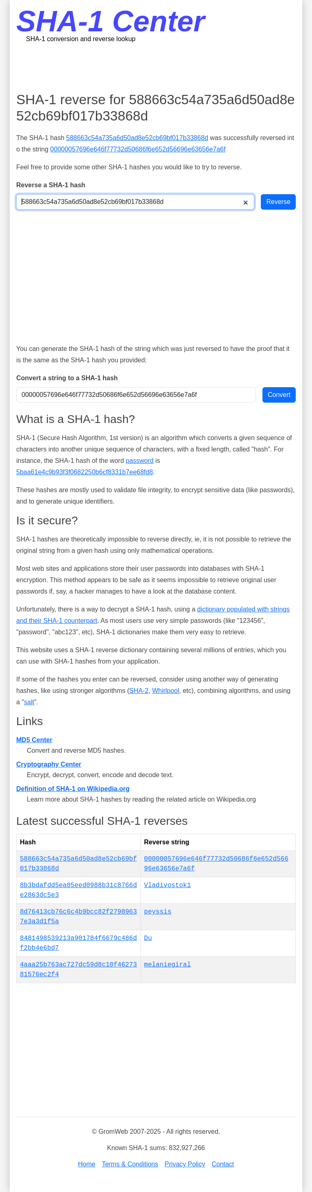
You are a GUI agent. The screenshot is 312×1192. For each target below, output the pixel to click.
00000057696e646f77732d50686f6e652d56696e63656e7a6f (138, 149)
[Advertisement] (164, 67)
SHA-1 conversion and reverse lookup (80, 38)
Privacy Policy (185, 1164)
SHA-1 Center (110, 21)
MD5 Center (34, 739)
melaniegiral (167, 964)
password (139, 460)
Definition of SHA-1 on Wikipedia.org (73, 788)
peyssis (157, 912)
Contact (223, 1164)
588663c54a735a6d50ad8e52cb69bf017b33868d (137, 137)
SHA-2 (138, 690)
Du (148, 938)
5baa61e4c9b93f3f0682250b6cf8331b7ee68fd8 (84, 472)
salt (29, 702)
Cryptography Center (48, 764)
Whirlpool (165, 690)
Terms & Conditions (130, 1164)
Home (86, 1164)
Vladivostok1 (167, 885)
